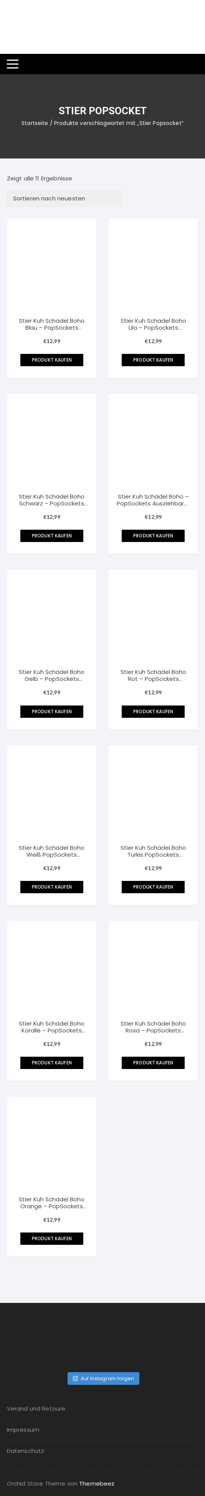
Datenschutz (26, 1451)
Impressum (23, 1430)
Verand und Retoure (36, 1408)
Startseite (34, 123)
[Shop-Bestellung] (64, 199)
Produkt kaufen (52, 360)
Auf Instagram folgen (103, 1378)
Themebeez (96, 1483)
